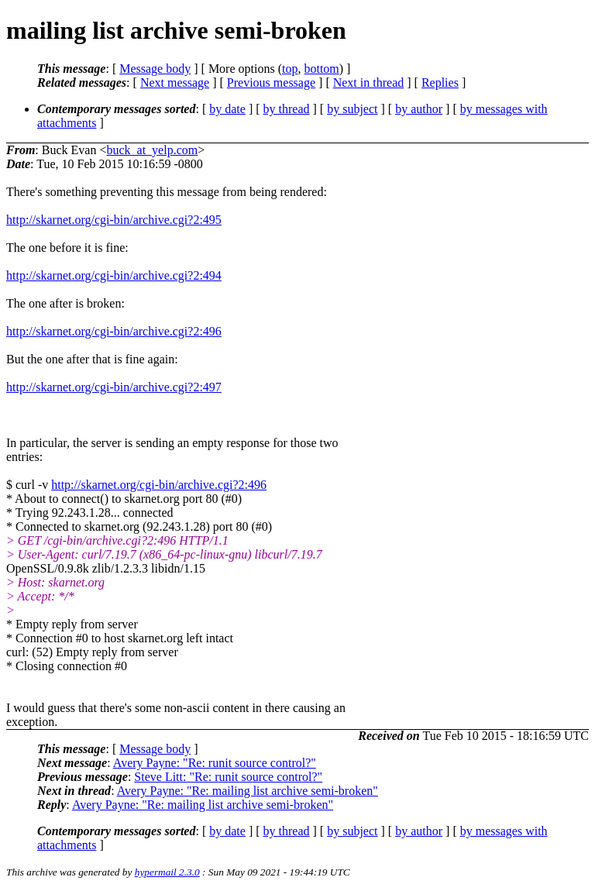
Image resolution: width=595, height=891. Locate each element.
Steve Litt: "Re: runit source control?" (228, 776)
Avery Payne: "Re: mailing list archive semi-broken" (247, 790)
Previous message (271, 82)
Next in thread (368, 82)
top (290, 68)
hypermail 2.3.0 (167, 872)
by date (227, 108)
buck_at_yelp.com (152, 150)
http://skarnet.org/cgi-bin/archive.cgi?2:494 (114, 275)
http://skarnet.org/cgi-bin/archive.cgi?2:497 (114, 387)
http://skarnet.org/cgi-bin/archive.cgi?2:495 (114, 219)
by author (418, 108)
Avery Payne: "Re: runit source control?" (214, 762)
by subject (352, 108)
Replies (440, 82)
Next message (174, 82)
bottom (321, 68)
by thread (286, 108)
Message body (155, 68)
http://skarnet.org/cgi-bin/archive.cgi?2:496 (114, 331)
